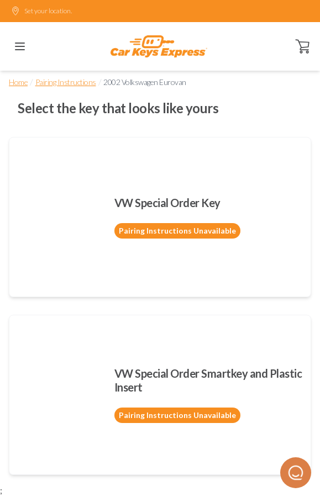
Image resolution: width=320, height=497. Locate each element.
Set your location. (41, 11)
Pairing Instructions (65, 82)
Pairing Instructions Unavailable (177, 230)
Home (18, 82)
